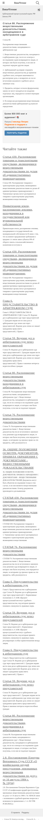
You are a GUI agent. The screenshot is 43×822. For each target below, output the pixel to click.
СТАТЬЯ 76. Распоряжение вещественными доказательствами (20, 550)
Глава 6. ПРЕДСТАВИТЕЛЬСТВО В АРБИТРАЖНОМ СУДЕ (20, 304)
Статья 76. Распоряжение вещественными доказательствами (19, 418)
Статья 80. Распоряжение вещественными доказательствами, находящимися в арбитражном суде (19, 380)
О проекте (15, 813)
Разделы (25, 813)
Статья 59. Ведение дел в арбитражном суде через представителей (19, 342)
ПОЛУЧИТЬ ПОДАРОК (17, 133)
